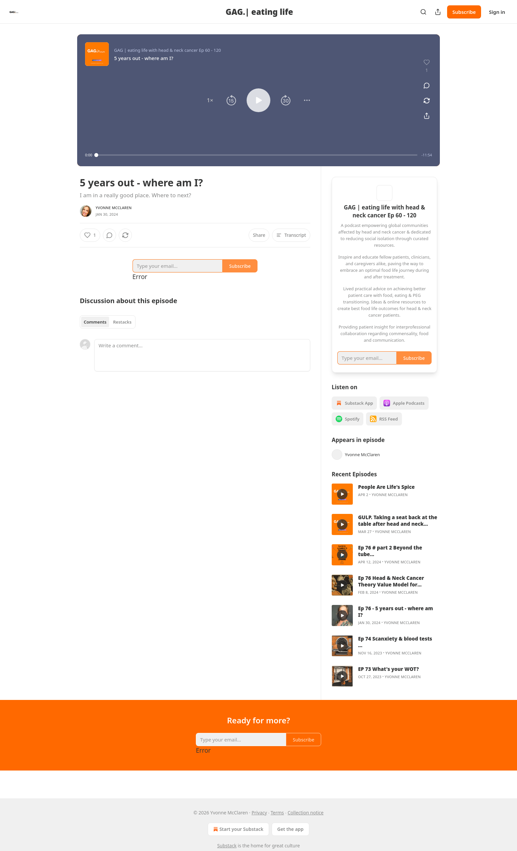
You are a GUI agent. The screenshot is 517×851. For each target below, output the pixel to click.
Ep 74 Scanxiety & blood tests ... (395, 650)
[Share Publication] (437, 11)
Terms (277, 812)
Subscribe (464, 12)
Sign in (497, 12)
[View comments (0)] (426, 85)
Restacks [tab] (122, 322)
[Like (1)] (90, 235)
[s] (342, 502)
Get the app (290, 829)
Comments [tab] (95, 322)
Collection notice (305, 812)
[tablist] (108, 322)
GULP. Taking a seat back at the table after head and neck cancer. (397, 529)
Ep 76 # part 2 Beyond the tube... (390, 559)
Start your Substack (237, 829)
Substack (227, 845)
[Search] (423, 11)
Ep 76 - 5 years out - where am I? (395, 620)
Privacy (259, 812)
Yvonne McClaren (114, 207)
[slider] (257, 155)
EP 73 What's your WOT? (388, 677)
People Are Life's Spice (386, 495)
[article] (384, 502)
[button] (210, 100)
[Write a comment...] (202, 355)
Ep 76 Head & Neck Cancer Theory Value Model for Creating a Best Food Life (391, 589)
